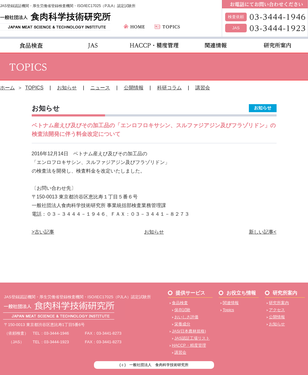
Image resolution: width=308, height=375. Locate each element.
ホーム (7, 87)
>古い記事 (43, 231)
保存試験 (182, 310)
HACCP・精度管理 (189, 345)
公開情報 (134, 87)
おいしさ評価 (186, 317)
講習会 (202, 87)
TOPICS (34, 87)
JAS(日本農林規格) (189, 331)
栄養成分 (182, 324)
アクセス (277, 310)
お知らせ (67, 87)
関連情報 (231, 302)
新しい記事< (262, 231)
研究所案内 (279, 302)
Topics (228, 310)
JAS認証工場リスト (192, 338)
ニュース (100, 87)
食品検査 (180, 302)
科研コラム (169, 87)
